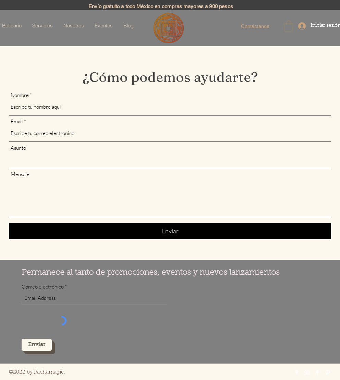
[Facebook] (317, 372)
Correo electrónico (43, 286)
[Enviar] (170, 231)
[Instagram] (307, 372)
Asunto (18, 147)
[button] (288, 26)
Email (17, 121)
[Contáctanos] (255, 26)
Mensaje (20, 174)
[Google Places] (296, 372)
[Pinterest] (327, 372)
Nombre (20, 95)
